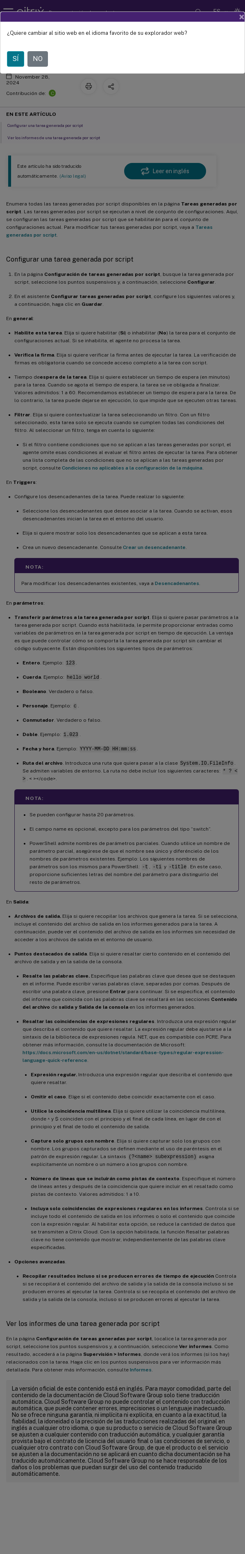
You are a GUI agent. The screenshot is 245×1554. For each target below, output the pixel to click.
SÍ (15, 59)
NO (38, 59)
